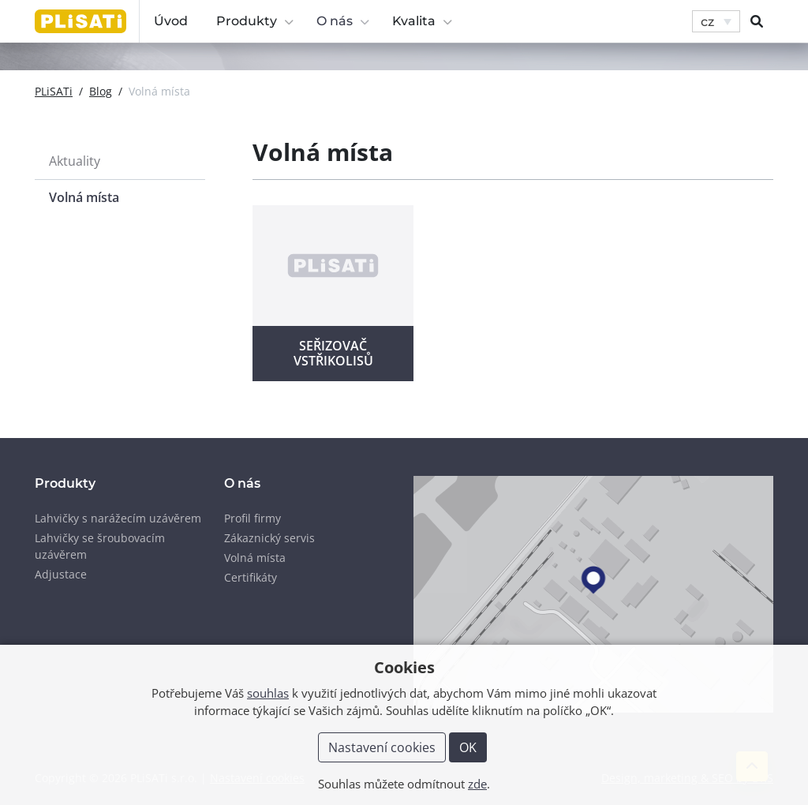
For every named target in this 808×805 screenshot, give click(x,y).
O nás (343, 21)
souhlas (268, 693)
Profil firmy (252, 518)
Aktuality (74, 161)
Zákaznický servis (269, 537)
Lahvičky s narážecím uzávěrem (118, 518)
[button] (716, 21)
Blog (100, 91)
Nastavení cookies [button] (382, 747)
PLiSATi (54, 91)
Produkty (255, 21)
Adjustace (61, 574)
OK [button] (468, 747)
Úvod (171, 20)
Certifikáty (250, 577)
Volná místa (84, 197)
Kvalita (422, 21)
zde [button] (477, 784)
